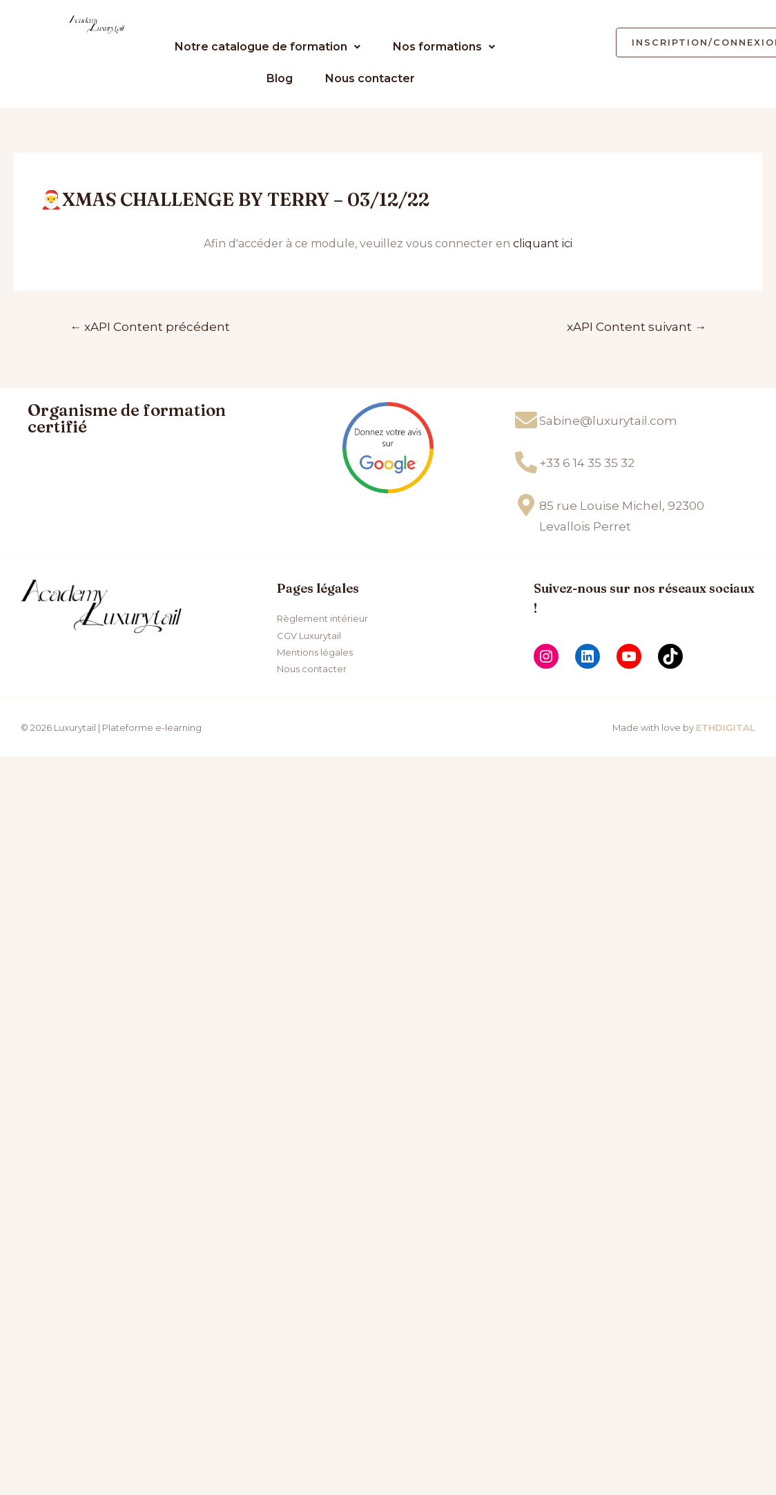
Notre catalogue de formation (267, 46)
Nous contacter (370, 78)
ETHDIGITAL (725, 727)
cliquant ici (542, 243)
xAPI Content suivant (636, 326)
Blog (279, 78)
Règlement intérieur (322, 618)
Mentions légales (315, 652)
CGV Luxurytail (309, 635)
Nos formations (444, 46)
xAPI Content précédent (150, 326)
